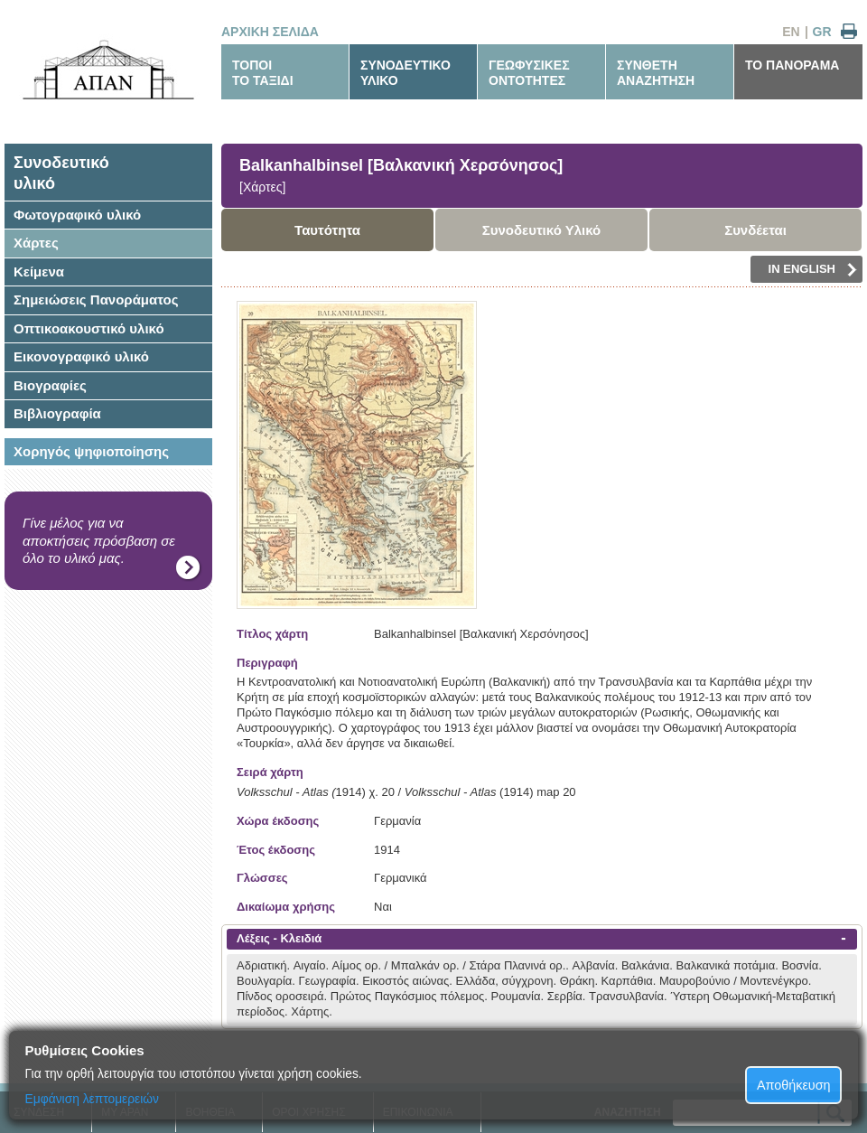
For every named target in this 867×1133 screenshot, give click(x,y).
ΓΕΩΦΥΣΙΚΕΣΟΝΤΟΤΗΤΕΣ (529, 73)
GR (822, 31)
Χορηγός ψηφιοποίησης (91, 451)
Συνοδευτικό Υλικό (541, 230)
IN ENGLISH (813, 269)
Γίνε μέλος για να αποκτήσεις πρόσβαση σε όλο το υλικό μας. (99, 540)
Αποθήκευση (794, 1085)
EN (790, 31)
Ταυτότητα (327, 230)
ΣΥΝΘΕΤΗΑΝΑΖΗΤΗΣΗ (656, 73)
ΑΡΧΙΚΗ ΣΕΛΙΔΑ (270, 31)
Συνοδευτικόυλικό (61, 173)
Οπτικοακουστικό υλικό (89, 328)
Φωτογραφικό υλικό (77, 214)
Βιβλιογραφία (57, 413)
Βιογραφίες (50, 385)
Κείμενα (39, 271)
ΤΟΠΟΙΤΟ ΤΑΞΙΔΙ (263, 73)
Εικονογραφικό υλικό (81, 356)
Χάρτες (36, 242)
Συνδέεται (755, 230)
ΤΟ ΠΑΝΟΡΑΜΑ (792, 65)
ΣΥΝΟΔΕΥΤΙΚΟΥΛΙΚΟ (405, 73)
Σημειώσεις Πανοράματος (96, 299)
